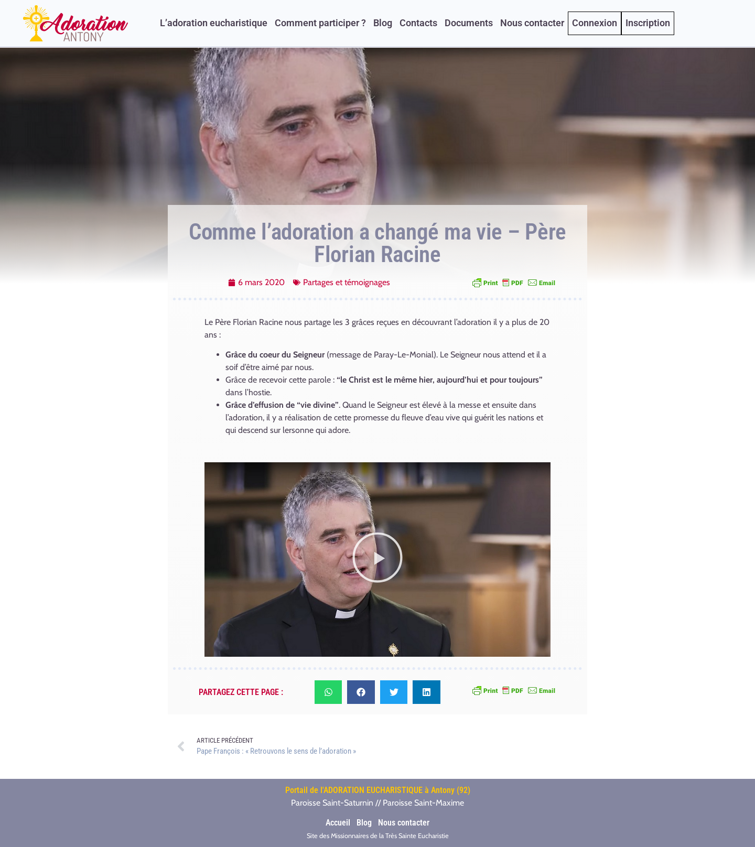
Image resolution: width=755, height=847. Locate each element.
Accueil (338, 823)
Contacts (418, 23)
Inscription (647, 23)
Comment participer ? (320, 23)
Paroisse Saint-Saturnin (332, 803)
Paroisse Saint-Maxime (423, 803)
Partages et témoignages (346, 282)
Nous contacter (532, 23)
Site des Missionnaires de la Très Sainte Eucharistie (378, 836)
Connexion (594, 23)
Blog (382, 23)
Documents (469, 23)
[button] (377, 559)
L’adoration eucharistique (213, 23)
